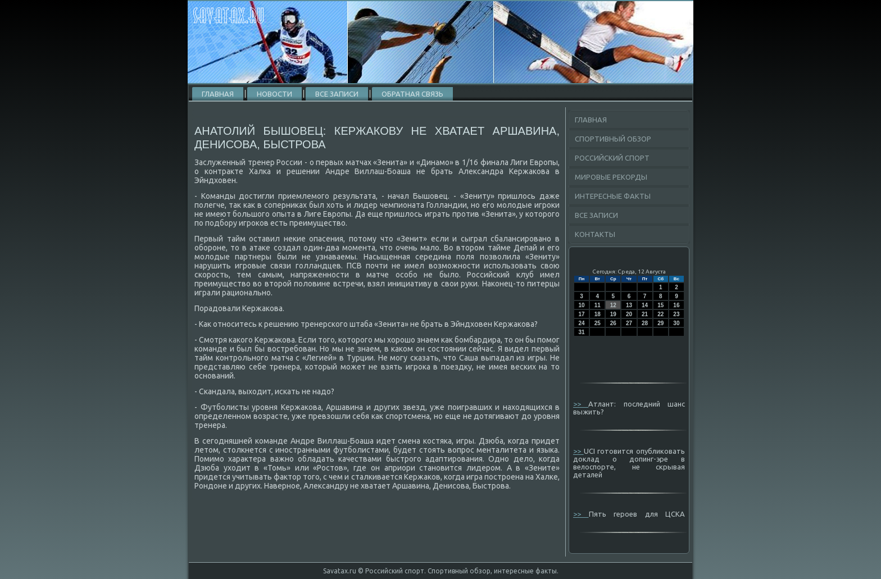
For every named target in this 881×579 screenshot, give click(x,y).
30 (676, 323)
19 (613, 314)
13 (629, 305)
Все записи (336, 94)
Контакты (595, 234)
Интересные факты (613, 196)
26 (613, 323)
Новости (274, 94)
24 (582, 323)
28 (645, 323)
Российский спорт (612, 158)
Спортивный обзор (613, 139)
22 (660, 314)
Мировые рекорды (611, 177)
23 (676, 314)
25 (597, 323)
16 (676, 305)
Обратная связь (412, 94)
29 (660, 323)
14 (645, 305)
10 (582, 305)
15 (660, 305)
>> (580, 404)
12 (613, 305)
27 (629, 323)
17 (582, 314)
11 (597, 305)
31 (582, 332)
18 (597, 314)
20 (629, 314)
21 (645, 314)
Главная (218, 94)
